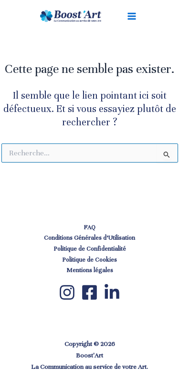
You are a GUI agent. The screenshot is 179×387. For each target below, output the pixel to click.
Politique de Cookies (89, 260)
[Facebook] (89, 292)
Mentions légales (89, 270)
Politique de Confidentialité (89, 249)
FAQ (89, 227)
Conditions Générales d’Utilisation (89, 238)
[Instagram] (67, 292)
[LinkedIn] (112, 292)
